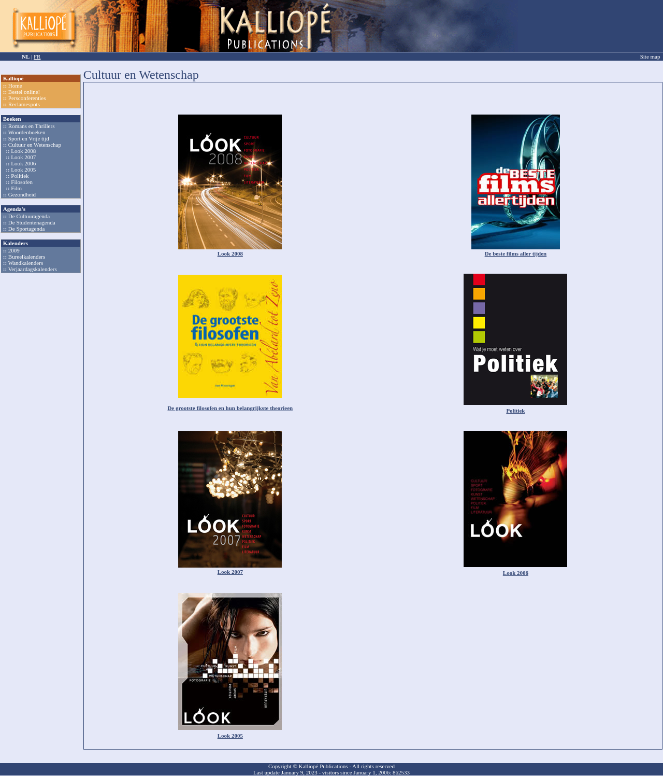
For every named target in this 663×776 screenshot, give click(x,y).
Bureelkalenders (26, 256)
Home (15, 85)
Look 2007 (23, 157)
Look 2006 (23, 163)
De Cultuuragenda (29, 216)
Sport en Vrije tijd (28, 138)
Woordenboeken (27, 132)
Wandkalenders (26, 263)
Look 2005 (23, 169)
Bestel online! (24, 92)
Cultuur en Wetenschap (34, 145)
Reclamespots (24, 104)
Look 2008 (23, 151)
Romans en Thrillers (31, 126)
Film (16, 188)
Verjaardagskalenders (32, 269)
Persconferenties (27, 98)
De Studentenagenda (31, 222)
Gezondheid (22, 194)
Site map (650, 56)
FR (37, 56)
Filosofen (22, 182)
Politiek (19, 176)
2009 (14, 250)
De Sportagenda (26, 228)
